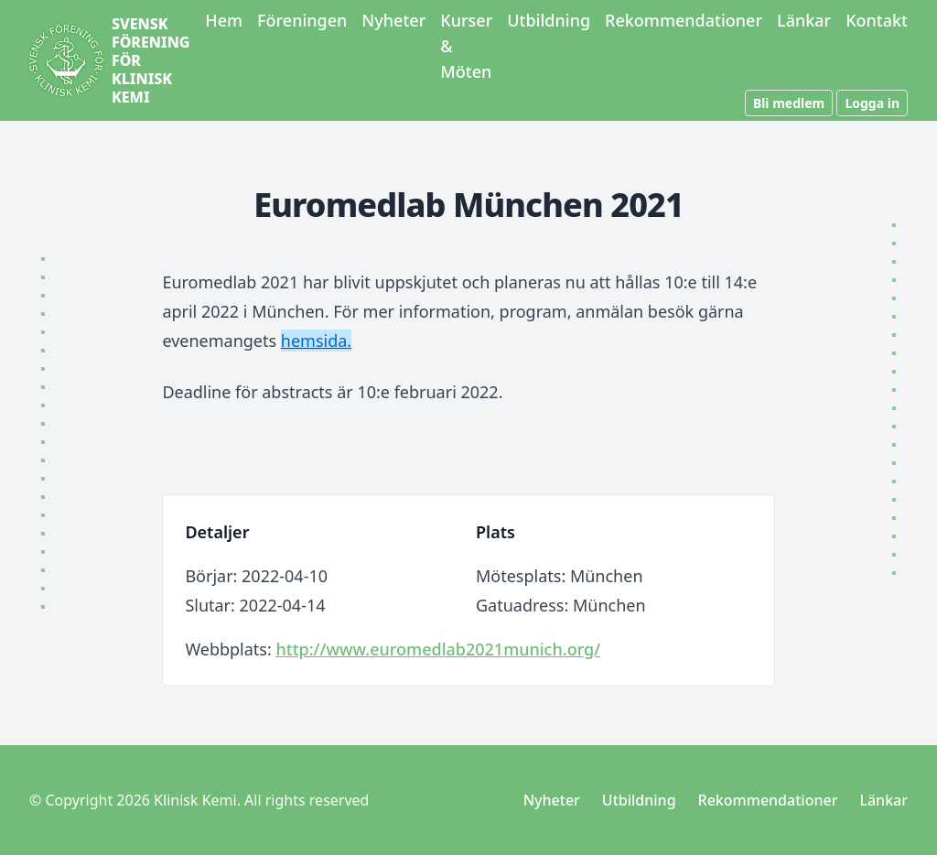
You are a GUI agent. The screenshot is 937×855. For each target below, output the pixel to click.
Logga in (872, 103)
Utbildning (548, 20)
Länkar (804, 20)
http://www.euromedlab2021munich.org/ (437, 649)
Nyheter (393, 20)
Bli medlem (788, 103)
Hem (223, 20)
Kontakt (876, 20)
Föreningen (302, 20)
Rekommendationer (683, 20)
